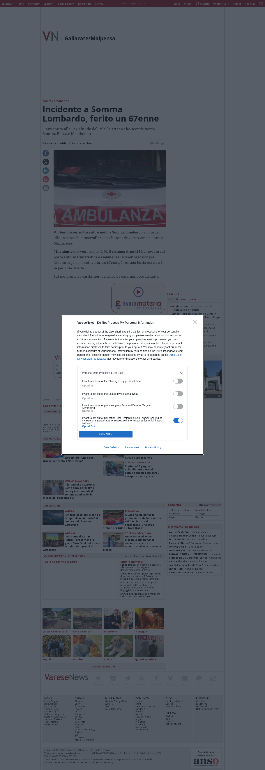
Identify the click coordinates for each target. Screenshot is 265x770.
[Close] (196, 322)
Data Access (132, 447)
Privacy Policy (153, 447)
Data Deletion (111, 447)
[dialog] (132, 385)
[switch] (178, 381)
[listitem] (132, 373)
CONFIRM (106, 434)
